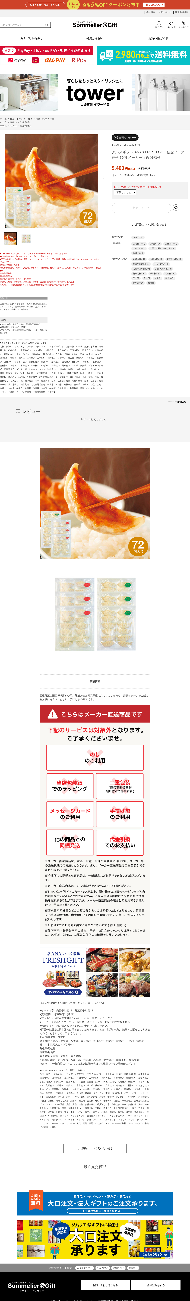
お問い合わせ (165, 12)
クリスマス (138, 283)
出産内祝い (102, 1268)
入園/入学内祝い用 (141, 269)
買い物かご (183, 24)
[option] (51, 181)
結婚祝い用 (155, 273)
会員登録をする (156, 1285)
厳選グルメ (155, 243)
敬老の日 (169, 278)
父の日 (147, 278)
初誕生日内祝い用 (141, 264)
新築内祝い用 (139, 273)
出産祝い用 (170, 273)
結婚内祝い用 (139, 259)
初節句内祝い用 (174, 259)
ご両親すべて (139, 243)
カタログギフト (84, 1268)
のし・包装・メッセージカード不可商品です (138, 186)
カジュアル (138, 237)
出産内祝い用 (156, 259)
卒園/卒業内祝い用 (163, 269)
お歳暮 (151, 283)
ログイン (159, 24)
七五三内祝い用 (161, 264)
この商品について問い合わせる (149, 224)
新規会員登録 (181, 12)
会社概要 (150, 12)
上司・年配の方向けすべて (162, 248)
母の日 (136, 278)
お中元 (158, 278)
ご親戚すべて (171, 243)
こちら (101, 1003)
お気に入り (171, 24)
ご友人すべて (139, 248)
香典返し (133, 1268)
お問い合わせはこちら (105, 1285)
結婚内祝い (118, 1268)
